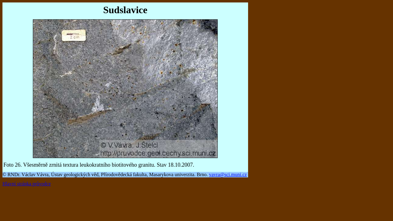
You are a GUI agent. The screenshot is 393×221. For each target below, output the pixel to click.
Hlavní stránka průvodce (26, 183)
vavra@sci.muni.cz (228, 174)
